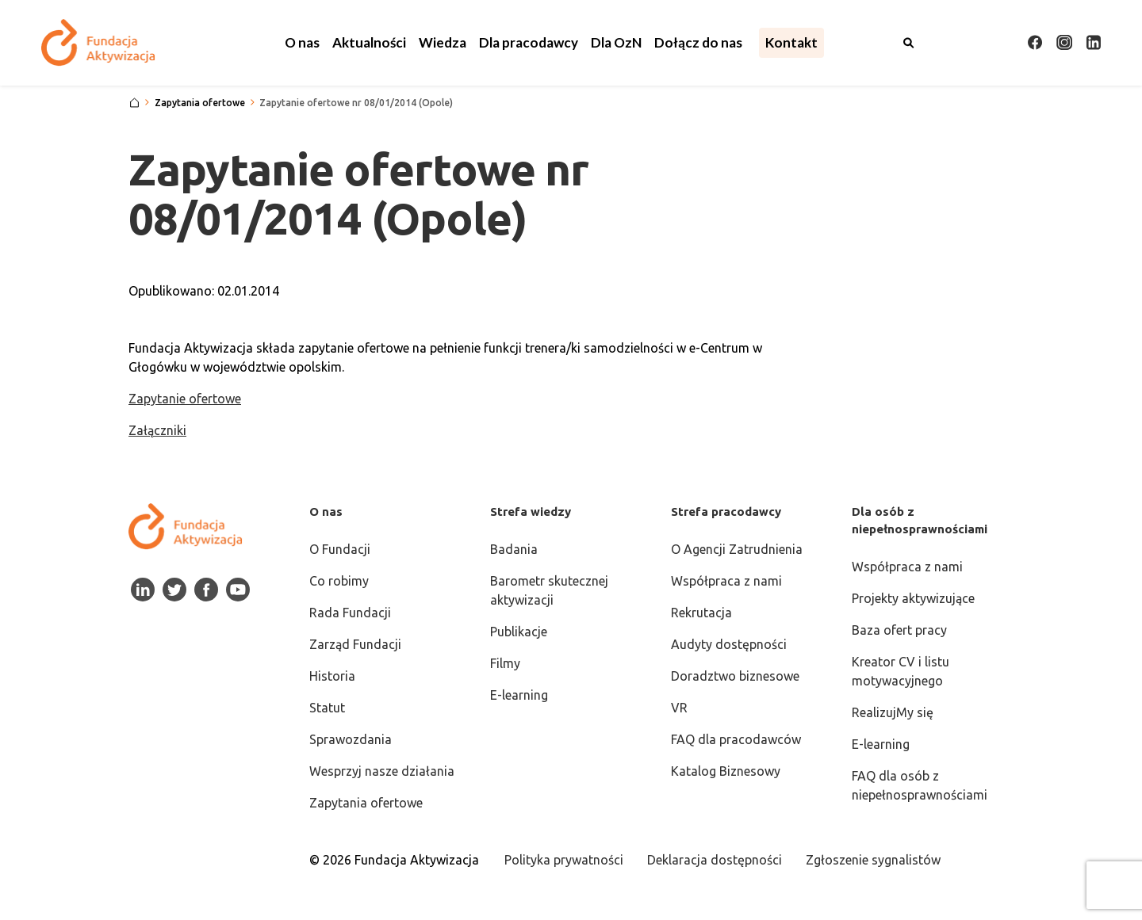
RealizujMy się (892, 712)
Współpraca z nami (726, 581)
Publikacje (518, 631)
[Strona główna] (134, 103)
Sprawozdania (350, 739)
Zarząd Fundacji (355, 644)
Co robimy (339, 581)
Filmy (505, 663)
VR (679, 707)
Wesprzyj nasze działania (381, 771)
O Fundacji (339, 549)
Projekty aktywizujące (913, 598)
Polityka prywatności (563, 860)
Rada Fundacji (350, 612)
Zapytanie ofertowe (184, 398)
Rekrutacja (701, 612)
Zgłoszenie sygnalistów (873, 860)
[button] (302, 43)
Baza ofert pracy (899, 630)
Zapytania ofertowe (366, 803)
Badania (514, 549)
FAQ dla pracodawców (736, 739)
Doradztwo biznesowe (735, 676)
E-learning (519, 695)
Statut (327, 707)
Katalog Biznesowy (725, 771)
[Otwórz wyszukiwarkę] (909, 43)
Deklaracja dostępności (714, 860)
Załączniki (157, 430)
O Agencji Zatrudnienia (737, 549)
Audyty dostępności (729, 644)
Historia (332, 676)
